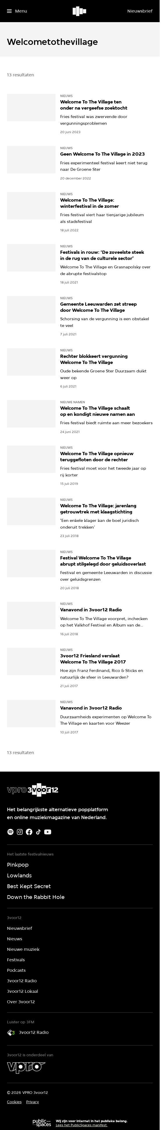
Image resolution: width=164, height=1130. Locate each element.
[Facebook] (29, 831)
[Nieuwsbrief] (140, 11)
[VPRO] (26, 1068)
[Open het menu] (17, 11)
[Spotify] (10, 831)
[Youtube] (47, 831)
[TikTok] (38, 831)
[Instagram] (19, 831)
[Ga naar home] (80, 11)
